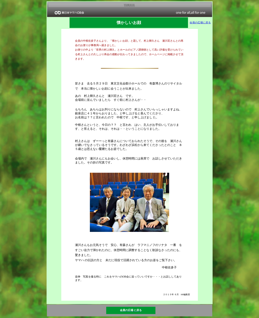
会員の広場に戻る (200, 22)
